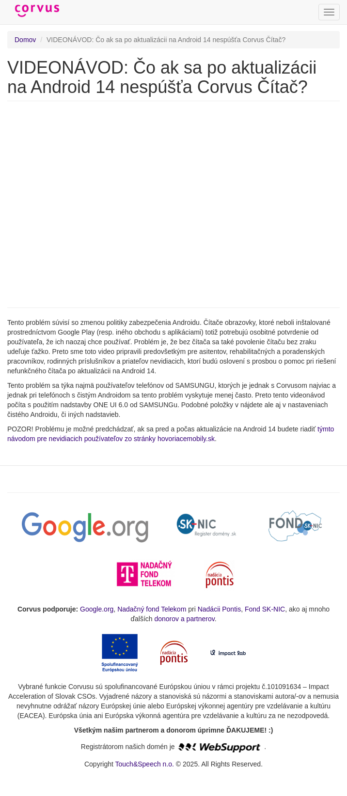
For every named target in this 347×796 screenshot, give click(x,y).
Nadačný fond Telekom (151, 609)
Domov (25, 40)
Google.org (96, 609)
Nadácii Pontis (219, 609)
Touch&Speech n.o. (144, 764)
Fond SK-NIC (265, 609)
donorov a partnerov (184, 619)
